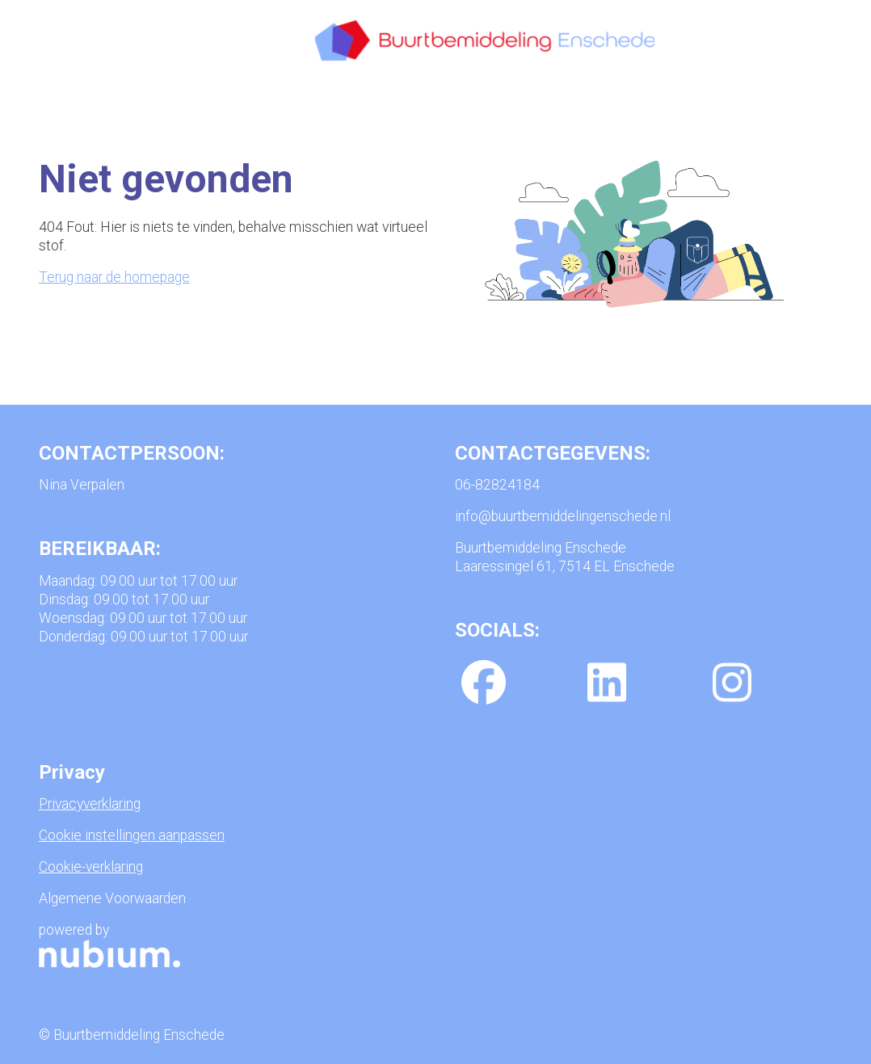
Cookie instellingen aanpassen (132, 835)
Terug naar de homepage (114, 277)
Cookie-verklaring (91, 867)
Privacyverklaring (90, 804)
